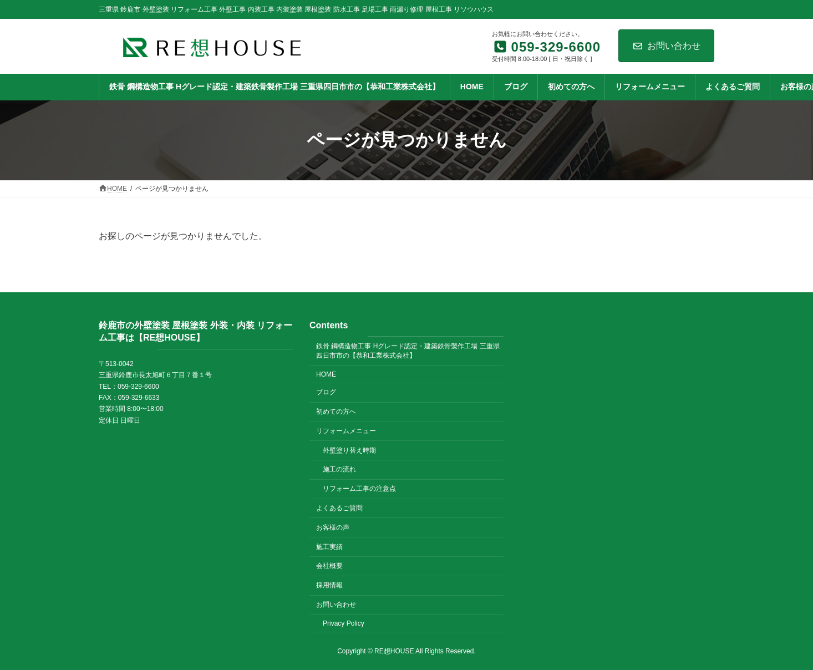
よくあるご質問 (339, 508)
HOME (326, 374)
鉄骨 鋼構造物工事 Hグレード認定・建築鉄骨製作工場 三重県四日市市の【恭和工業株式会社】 (408, 350)
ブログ (326, 392)
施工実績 (329, 546)
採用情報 (329, 585)
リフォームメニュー (346, 431)
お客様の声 (332, 527)
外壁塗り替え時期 (349, 450)
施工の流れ (339, 469)
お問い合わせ (666, 45)
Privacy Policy (343, 623)
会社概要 (329, 566)
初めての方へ (336, 411)
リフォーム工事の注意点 (359, 489)
